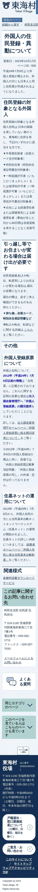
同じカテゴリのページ (15, 705)
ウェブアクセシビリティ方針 (19, 870)
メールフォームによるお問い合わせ (18, 660)
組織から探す (10, 24)
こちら (28, 329)
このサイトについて (19, 859)
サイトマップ (23, 863)
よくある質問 (25, 681)
